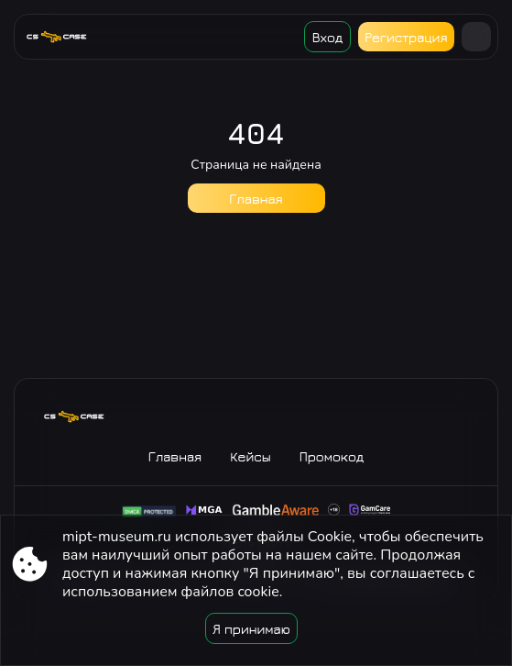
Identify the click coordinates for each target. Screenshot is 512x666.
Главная (255, 198)
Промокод (332, 456)
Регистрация (406, 37)
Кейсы (250, 456)
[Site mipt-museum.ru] (63, 36)
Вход (327, 37)
